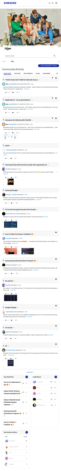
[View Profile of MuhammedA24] (13, 447)
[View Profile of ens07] (39, 393)
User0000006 (12, 124)
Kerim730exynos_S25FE (13, 213)
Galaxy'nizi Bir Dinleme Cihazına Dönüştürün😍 (12, 392)
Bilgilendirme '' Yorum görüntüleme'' (18, 100)
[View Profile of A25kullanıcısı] (41, 405)
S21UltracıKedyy (10, 350)
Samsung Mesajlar (11, 190)
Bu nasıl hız (9, 281)
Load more (30, 372)
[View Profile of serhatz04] (40, 382)
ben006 (8, 169)
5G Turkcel (9, 328)
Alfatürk (8, 265)
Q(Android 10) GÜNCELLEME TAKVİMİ (18, 120)
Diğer (32, 84)
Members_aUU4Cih (11, 194)
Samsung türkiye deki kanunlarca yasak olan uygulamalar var (26, 165)
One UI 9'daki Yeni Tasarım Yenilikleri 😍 (19, 234)
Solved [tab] (38, 73)
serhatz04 (9, 238)
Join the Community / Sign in (49, 65)
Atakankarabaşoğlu (11, 150)
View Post (26, 89)
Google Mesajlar (11, 307)
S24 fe (7, 146)
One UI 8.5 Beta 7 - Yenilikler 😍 (10, 423)
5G (6, 346)
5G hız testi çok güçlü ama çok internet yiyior (20, 209)
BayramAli (9, 332)
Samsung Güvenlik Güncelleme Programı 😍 (20, 261)
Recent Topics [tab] (7, 73)
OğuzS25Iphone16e (11, 312)
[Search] (30, 56)
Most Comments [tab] (28, 73)
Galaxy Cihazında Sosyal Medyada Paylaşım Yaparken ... (12, 402)
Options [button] (56, 61)
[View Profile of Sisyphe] (11, 464)
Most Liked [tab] (17, 73)
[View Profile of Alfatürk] (39, 399)
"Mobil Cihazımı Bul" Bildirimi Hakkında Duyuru (21, 80)
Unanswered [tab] (46, 73)
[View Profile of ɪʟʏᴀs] (38, 387)
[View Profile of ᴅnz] (10, 452)
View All (16, 377)
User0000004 (12, 84)
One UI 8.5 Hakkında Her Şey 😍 (12, 383)
